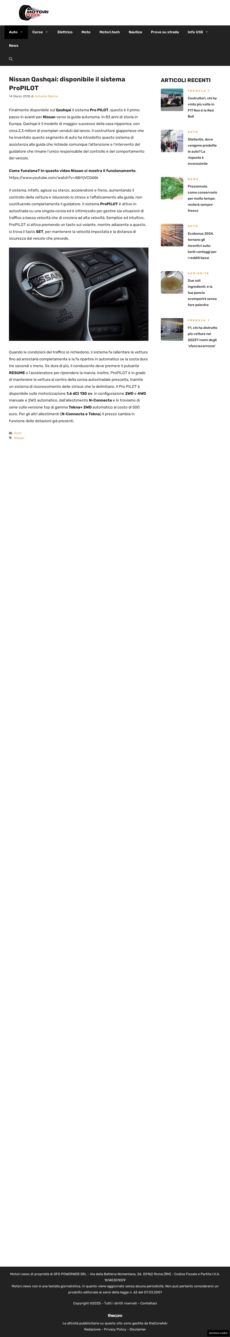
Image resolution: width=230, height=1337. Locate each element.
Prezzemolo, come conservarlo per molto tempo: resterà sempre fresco (202, 198)
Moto (86, 32)
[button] (10, 59)
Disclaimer (138, 1329)
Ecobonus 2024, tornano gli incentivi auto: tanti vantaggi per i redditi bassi (202, 246)
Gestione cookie (218, 1333)
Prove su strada (165, 32)
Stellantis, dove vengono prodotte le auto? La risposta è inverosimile (202, 151)
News (13, 45)
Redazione (92, 1329)
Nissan (19, 438)
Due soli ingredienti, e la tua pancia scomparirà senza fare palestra (202, 293)
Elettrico (65, 32)
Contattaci (148, 1303)
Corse (42, 32)
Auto (18, 32)
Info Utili (200, 32)
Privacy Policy (115, 1329)
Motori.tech (110, 32)
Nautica (135, 32)
